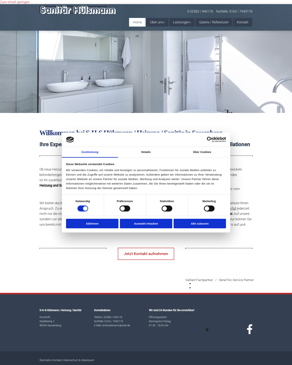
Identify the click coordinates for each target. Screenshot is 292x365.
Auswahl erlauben (146, 223)
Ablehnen (92, 223)
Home (137, 22)
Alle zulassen (200, 223)
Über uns (156, 22)
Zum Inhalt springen (15, 2)
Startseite (45, 360)
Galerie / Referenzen (214, 22)
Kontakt (242, 22)
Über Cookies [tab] (202, 152)
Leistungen (181, 22)
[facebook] (250, 329)
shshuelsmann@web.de (116, 325)
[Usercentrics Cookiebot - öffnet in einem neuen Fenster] (209, 139)
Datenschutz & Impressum (78, 360)
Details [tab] (146, 152)
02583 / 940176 (113, 317)
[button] (146, 254)
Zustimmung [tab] (89, 152)
